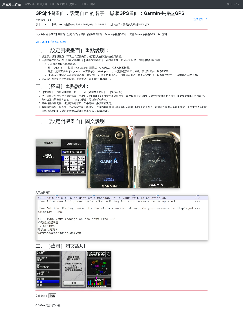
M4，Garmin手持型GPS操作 (51, 41)
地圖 (52, 4)
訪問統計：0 (200, 19)
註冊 (229, 4)
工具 (83, 4)
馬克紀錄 (30, 4)
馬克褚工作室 (11, 4)
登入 (236, 4)
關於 (93, 4)
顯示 (52, 295)
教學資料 (42, 4)
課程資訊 (62, 4)
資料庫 (73, 4)
